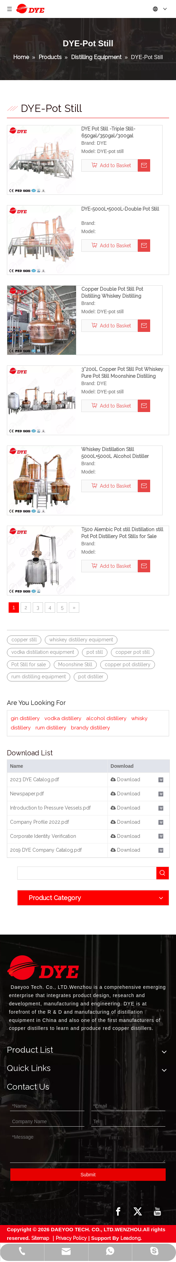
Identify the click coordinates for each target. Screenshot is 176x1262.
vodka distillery (62, 718)
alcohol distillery (106, 718)
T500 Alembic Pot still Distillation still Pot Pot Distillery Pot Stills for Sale (122, 533)
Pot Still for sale (28, 664)
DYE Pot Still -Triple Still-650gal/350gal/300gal (108, 132)
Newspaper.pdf (27, 793)
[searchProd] (87, 873)
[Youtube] (157, 1211)
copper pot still (132, 652)
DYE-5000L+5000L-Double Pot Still (120, 209)
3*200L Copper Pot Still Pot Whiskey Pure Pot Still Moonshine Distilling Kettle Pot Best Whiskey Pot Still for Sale (122, 373)
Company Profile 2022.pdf (39, 822)
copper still (24, 639)
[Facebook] (118, 1211)
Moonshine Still (75, 664)
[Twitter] (137, 1211)
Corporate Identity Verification (43, 836)
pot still (94, 652)
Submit (88, 1174)
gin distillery (25, 718)
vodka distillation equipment (42, 652)
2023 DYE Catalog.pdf (34, 779)
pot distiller (90, 676)
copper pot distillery (128, 664)
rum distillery (50, 728)
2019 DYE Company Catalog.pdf (46, 850)
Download (125, 779)
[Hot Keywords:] (162, 873)
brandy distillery (90, 728)
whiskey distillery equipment (81, 639)
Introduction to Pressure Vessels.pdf (50, 808)
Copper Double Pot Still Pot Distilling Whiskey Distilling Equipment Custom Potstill (112, 292)
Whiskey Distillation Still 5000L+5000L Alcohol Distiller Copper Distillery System (115, 453)
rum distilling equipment (38, 676)
